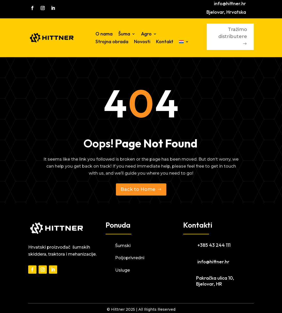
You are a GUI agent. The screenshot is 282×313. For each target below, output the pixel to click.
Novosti (142, 42)
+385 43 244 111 (214, 245)
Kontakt (164, 42)
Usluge (122, 270)
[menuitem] (184, 43)
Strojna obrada (111, 42)
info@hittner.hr (230, 3)
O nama (104, 34)
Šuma (124, 34)
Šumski (123, 245)
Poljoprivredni (129, 257)
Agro (146, 34)
